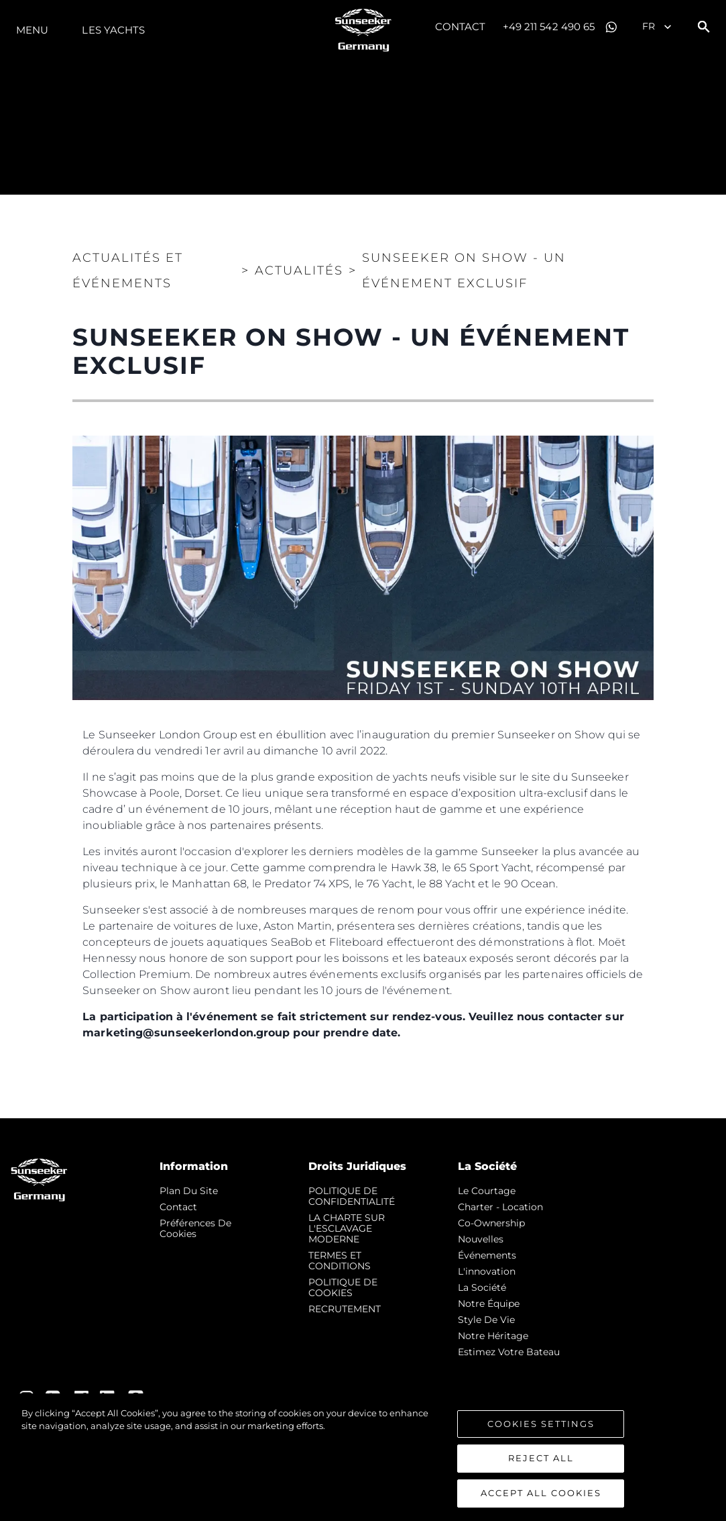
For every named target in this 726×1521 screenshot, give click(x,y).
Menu (32, 29)
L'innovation (487, 1271)
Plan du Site (189, 1191)
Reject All (541, 1462)
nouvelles (480, 1239)
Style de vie (486, 1320)
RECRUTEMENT (344, 1309)
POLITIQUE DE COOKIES (342, 1287)
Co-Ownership (491, 1223)
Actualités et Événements (127, 270)
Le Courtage (487, 1191)
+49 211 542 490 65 (549, 26)
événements (487, 1255)
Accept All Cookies (541, 1496)
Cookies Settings (541, 1427)
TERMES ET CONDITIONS (339, 1260)
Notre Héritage (493, 1336)
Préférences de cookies (195, 1228)
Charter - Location (500, 1207)
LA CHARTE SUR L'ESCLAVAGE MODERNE (346, 1228)
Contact (460, 26)
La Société (482, 1287)
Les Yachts (113, 29)
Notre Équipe (489, 1303)
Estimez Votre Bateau (509, 1352)
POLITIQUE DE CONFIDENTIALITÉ (351, 1196)
